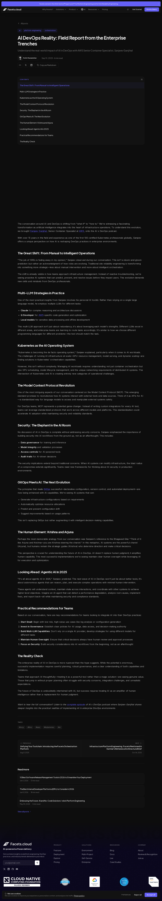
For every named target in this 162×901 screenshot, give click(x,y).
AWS (81, 231)
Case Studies (115, 862)
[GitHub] (12, 869)
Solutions (61, 9)
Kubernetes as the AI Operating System (36, 98)
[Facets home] (24, 844)
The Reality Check (27, 141)
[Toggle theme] (128, 9)
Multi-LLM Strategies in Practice (33, 91)
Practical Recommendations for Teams (36, 135)
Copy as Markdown (46, 65)
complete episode (76, 704)
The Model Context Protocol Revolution (37, 104)
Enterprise (86, 862)
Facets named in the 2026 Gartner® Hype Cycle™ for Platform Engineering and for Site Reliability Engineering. (78, 4)
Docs (112, 854)
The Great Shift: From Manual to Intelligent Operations (44, 85)
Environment (87, 850)
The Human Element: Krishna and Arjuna (36, 123)
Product (73, 9)
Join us (141, 858)
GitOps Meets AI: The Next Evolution (35, 116)
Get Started (137, 9)
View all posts (24, 811)
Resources (93, 9)
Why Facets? (47, 9)
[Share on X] (25, 65)
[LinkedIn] (8, 869)
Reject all (138, 895)
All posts (23, 23)
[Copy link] (20, 65)
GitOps (47, 489)
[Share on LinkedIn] (31, 65)
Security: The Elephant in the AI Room (35, 110)
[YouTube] (17, 869)
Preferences (126, 895)
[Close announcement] (158, 3)
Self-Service (87, 858)
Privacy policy (79, 896)
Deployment (59, 854)
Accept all (151, 895)
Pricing (105, 9)
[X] (4, 869)
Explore (57, 858)
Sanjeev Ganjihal (38, 231)
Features (57, 850)
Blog (112, 850)
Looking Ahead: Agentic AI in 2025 (34, 129)
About (140, 850)
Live (111, 858)
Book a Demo (152, 9)
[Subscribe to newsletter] (37, 862)
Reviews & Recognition (147, 854)
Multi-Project (87, 854)
